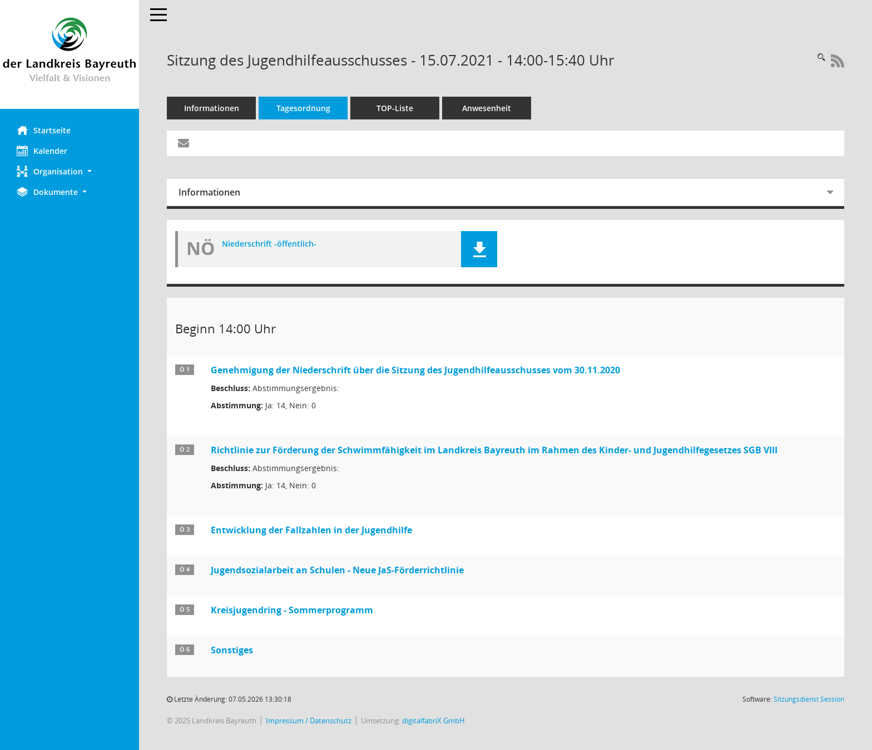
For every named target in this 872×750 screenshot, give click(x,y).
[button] (69, 171)
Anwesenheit (486, 108)
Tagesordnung (303, 108)
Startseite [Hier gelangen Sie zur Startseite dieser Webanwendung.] (44, 130)
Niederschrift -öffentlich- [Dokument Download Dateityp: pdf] (269, 244)
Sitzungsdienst (809, 699)
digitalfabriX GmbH (433, 721)
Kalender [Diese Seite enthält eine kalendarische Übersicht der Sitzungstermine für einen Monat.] (42, 150)
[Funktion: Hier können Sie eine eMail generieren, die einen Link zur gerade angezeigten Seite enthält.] (183, 143)
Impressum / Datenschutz (308, 721)
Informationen (211, 108)
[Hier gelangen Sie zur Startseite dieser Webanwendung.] (69, 54)
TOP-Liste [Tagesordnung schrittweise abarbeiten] (394, 108)
